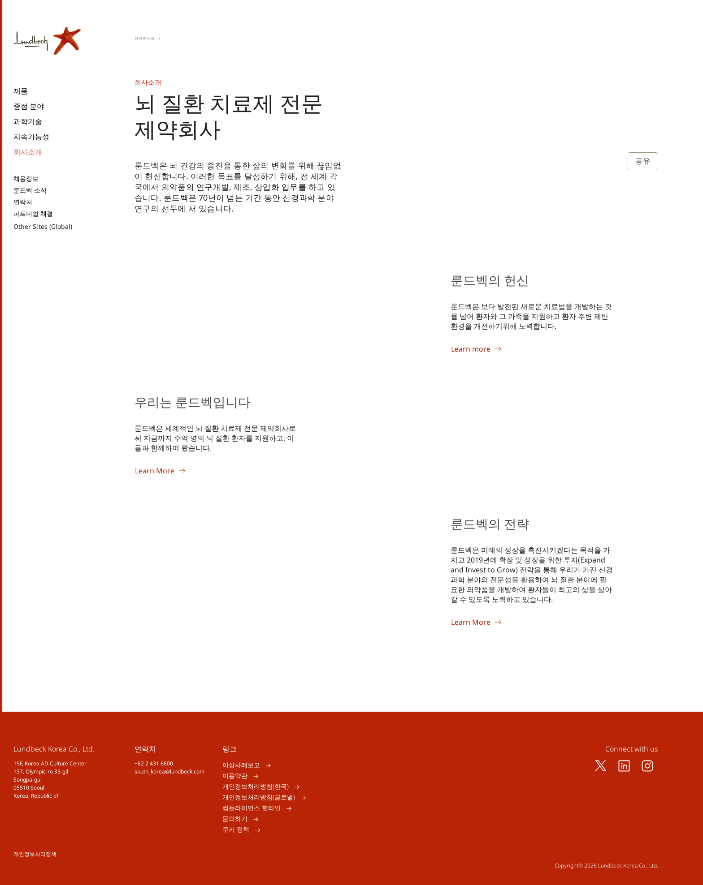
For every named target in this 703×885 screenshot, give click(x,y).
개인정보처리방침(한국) (255, 787)
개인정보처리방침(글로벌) (258, 797)
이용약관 (234, 776)
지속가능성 (31, 137)
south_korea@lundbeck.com (169, 771)
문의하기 (234, 819)
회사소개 (27, 152)
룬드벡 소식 (30, 190)
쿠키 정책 (235, 830)
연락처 (22, 202)
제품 (20, 91)
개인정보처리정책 (34, 854)
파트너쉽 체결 (33, 213)
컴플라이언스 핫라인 (251, 808)
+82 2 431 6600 (154, 763)
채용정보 (26, 178)
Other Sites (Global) (42, 226)
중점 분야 (28, 106)
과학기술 (27, 121)
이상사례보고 (241, 765)
